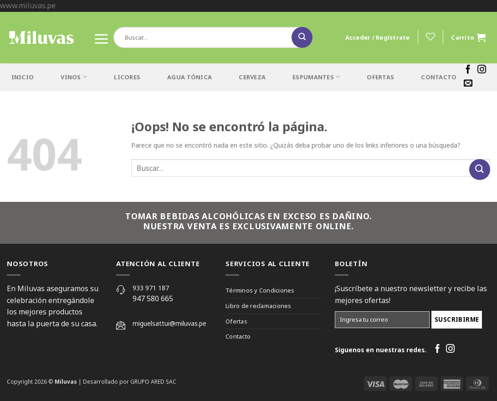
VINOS (74, 76)
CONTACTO (438, 77)
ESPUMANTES (316, 76)
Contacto (238, 336)
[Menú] (101, 37)
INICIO (22, 77)
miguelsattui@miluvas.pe (169, 323)
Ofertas (236, 321)
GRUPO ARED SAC (153, 382)
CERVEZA (252, 77)
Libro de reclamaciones (258, 306)
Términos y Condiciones (260, 290)
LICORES (127, 77)
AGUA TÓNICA (189, 77)
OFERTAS (380, 77)
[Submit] (302, 37)
